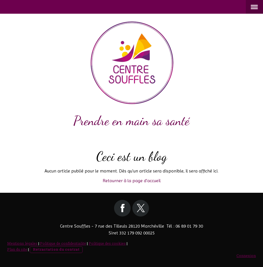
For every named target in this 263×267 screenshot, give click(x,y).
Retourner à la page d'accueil (132, 180)
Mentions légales (22, 243)
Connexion (246, 255)
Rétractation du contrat (56, 249)
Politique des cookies (107, 243)
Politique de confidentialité (63, 243)
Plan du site (17, 249)
